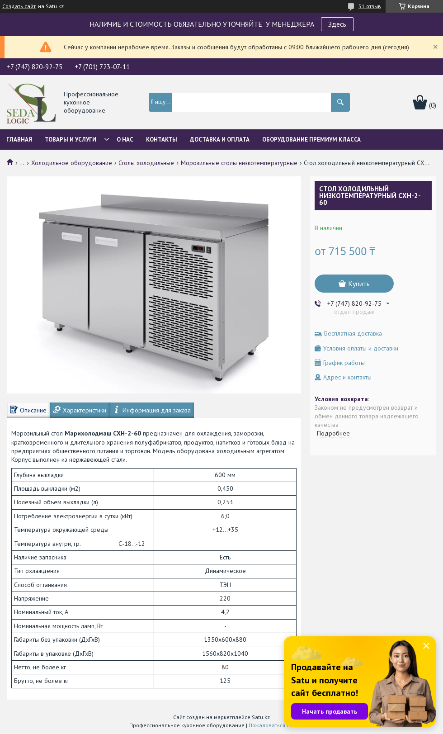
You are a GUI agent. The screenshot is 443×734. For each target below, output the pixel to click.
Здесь (337, 23)
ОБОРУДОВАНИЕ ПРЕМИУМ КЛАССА (311, 139)
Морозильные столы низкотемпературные (239, 163)
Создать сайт (19, 6)
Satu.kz (261, 717)
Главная (19, 139)
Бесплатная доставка (353, 333)
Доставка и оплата (220, 139)
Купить (359, 283)
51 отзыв (369, 6)
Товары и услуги (70, 139)
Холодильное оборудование (71, 163)
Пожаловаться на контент (281, 725)
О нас (125, 139)
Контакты (161, 139)
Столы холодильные (146, 163)
